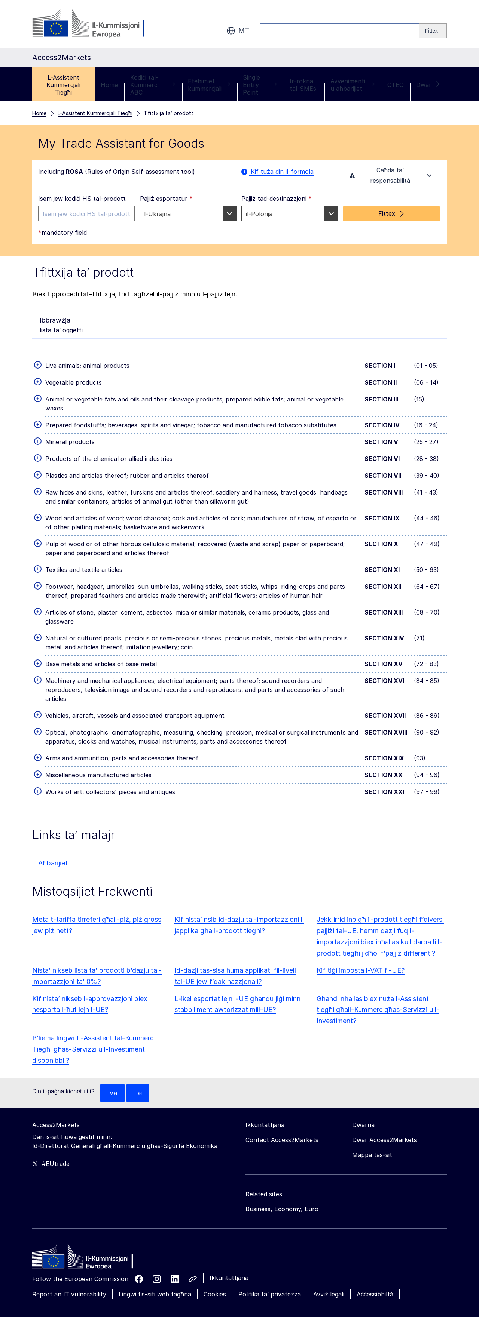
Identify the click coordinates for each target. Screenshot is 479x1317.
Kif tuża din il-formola (277, 113)
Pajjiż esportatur (166, 140)
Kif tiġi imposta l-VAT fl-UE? (361, 912)
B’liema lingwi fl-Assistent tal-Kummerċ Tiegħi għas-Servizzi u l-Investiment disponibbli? (92, 991)
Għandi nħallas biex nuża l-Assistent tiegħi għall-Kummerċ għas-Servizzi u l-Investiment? (378, 951)
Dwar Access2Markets (384, 1081)
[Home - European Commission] (86, 1200)
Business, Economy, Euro (281, 1150)
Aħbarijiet (53, 805)
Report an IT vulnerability (69, 1236)
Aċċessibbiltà (375, 1236)
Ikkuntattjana (229, 1219)
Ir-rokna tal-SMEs (303, 26)
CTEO (395, 26)
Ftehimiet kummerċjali (209, 26)
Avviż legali (328, 1236)
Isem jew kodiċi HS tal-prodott (82, 140)
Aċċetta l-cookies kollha (319, 1279)
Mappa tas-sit (372, 1096)
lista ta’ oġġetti (61, 266)
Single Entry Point (260, 26)
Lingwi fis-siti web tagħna (155, 1236)
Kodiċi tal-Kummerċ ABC (152, 26)
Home (109, 26)
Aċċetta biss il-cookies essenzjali (409, 1279)
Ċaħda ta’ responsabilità (391, 117)
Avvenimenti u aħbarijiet (352, 26)
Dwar (428, 26)
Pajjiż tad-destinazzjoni (276, 140)
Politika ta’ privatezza (269, 1236)
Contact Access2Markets (281, 1081)
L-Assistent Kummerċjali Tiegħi (63, 26)
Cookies (215, 1236)
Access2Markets (56, 1066)
